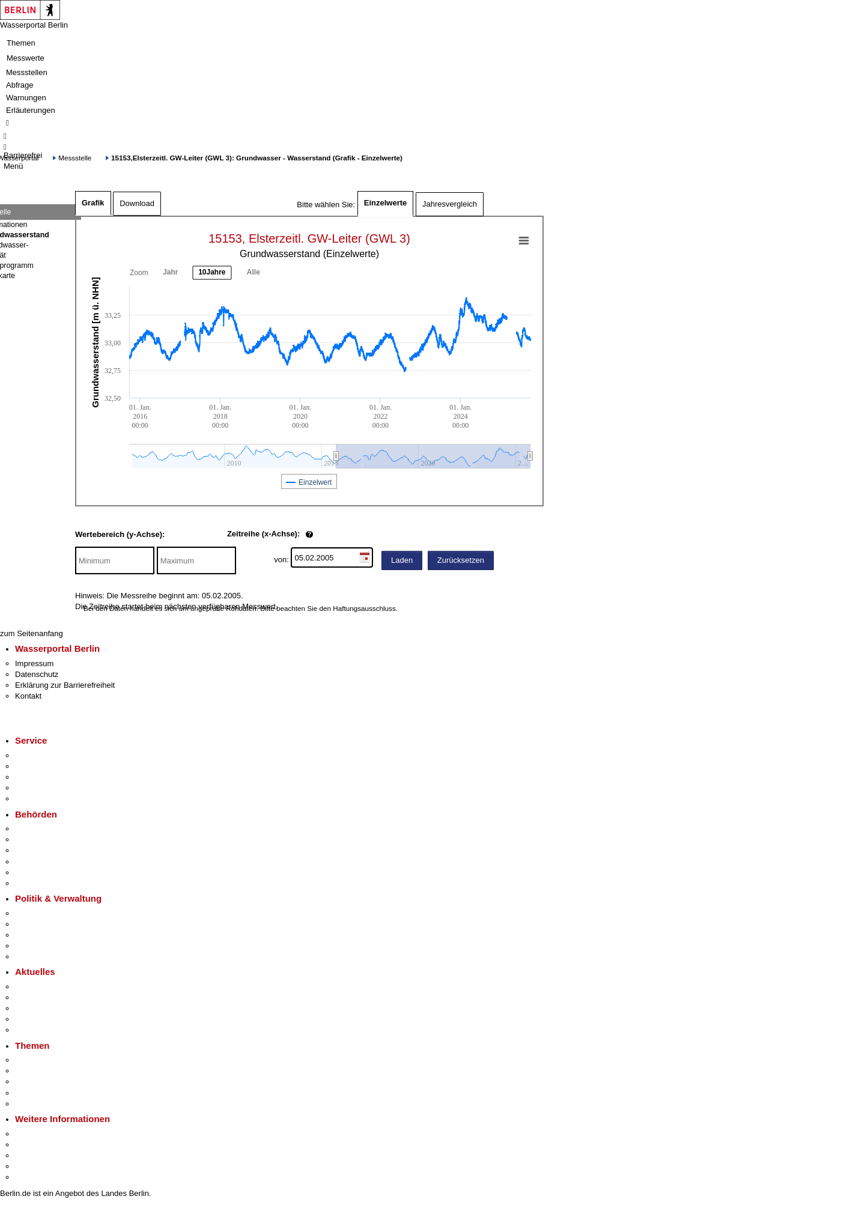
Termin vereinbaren (48, 766)
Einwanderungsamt (48, 883)
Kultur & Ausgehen (47, 1133)
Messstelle (74, 158)
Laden (402, 560)
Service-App (36, 755)
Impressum (34, 663)
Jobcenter (32, 872)
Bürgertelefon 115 (46, 777)
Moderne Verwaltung (50, 1081)
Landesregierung (44, 913)
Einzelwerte (385, 202)
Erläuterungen (30, 110)
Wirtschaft (32, 1155)
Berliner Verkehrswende (56, 1070)
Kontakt (28, 695)
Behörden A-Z (39, 828)
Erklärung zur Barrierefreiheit (65, 685)
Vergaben (32, 956)
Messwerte (25, 57)
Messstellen (26, 72)
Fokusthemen (38, 1059)
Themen (21, 42)
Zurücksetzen (460, 560)
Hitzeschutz (35, 1029)
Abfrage (20, 85)
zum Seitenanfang (31, 633)
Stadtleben (33, 1166)
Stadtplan (31, 1177)
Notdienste (33, 787)
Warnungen (26, 97)
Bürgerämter (36, 861)
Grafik (93, 202)
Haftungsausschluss (364, 608)
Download (137, 203)
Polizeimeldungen (46, 997)
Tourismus (32, 1144)
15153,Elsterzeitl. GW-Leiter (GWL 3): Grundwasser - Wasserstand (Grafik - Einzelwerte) (256, 158)
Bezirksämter (38, 850)
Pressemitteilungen (48, 986)
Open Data (34, 945)
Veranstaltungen (43, 1008)
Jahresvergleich (449, 203)
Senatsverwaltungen (50, 839)
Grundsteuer (36, 1103)
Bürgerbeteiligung (45, 934)
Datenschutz (36, 674)
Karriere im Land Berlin (55, 924)
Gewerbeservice (43, 798)
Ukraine (28, 1019)
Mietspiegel (35, 1092)
